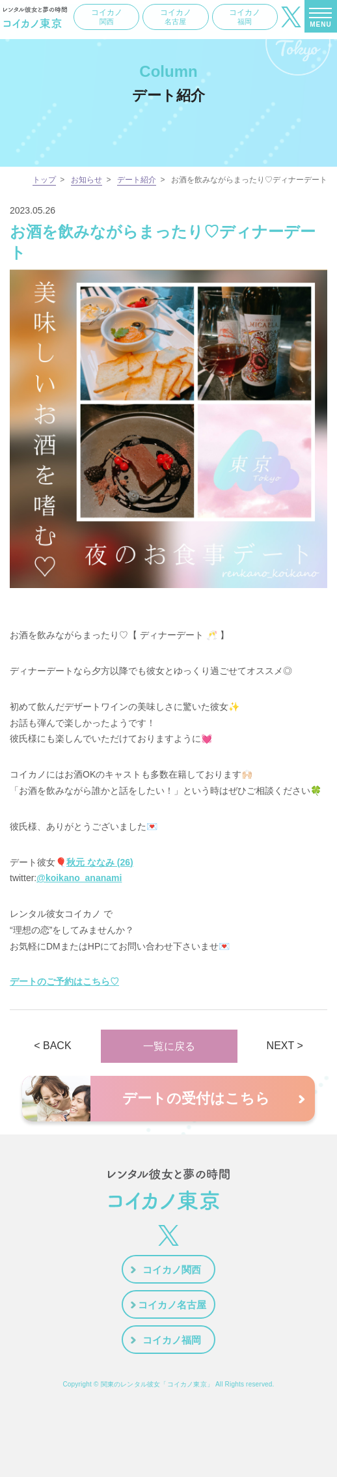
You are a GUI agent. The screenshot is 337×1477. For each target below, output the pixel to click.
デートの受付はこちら (196, 1098)
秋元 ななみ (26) (99, 862)
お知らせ (86, 179)
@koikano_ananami (79, 878)
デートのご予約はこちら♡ (64, 981)
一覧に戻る (169, 1046)
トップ (44, 179)
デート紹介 (136, 179)
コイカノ (106, 17)
